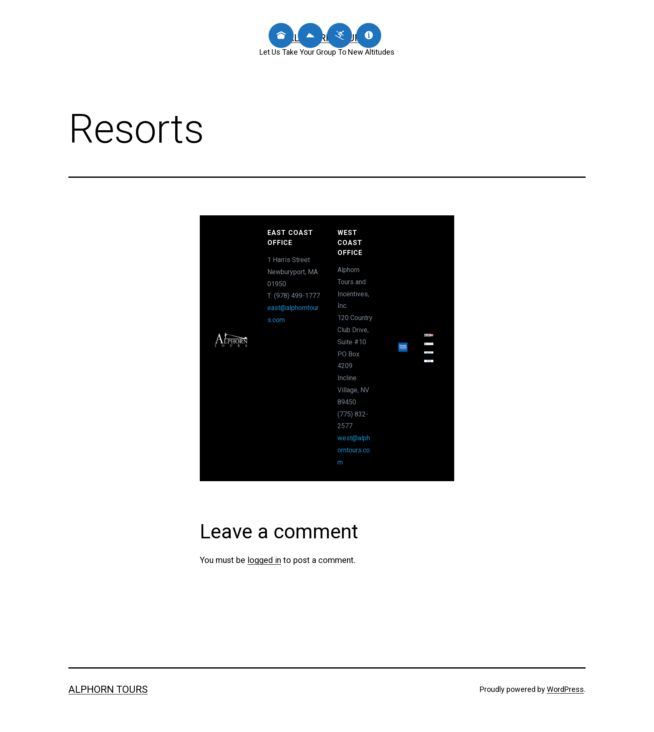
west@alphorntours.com (353, 450)
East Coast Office (290, 238)
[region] (327, 348)
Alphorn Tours (108, 689)
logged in (264, 560)
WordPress (565, 689)
